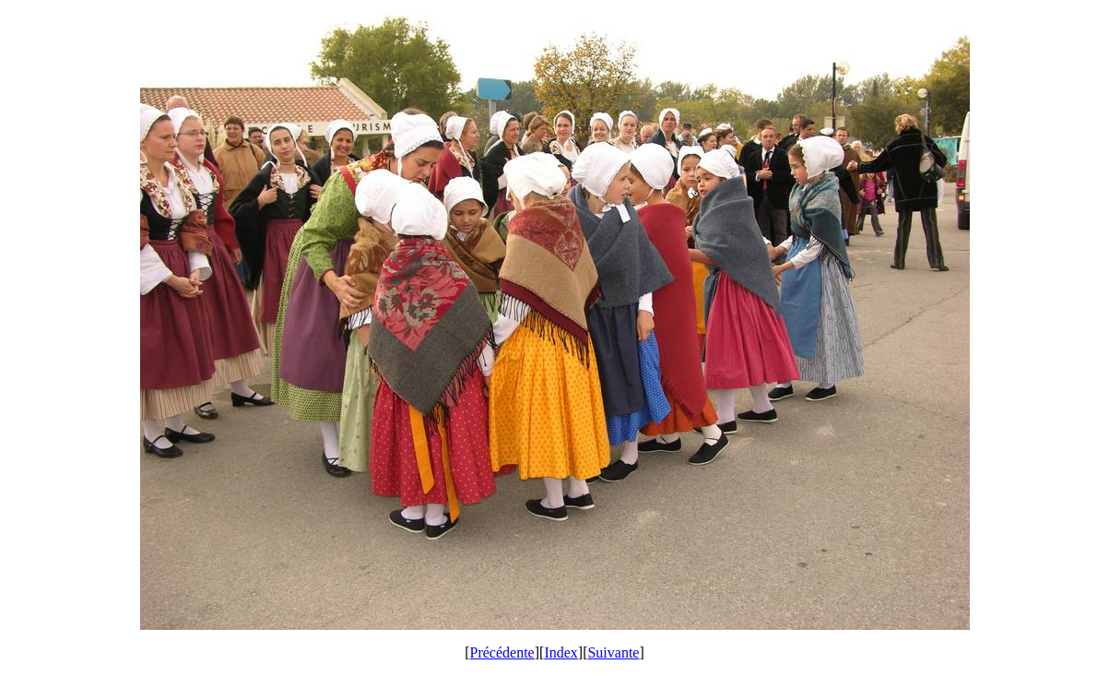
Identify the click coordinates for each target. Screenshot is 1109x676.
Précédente (502, 652)
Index (560, 652)
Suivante (613, 652)
